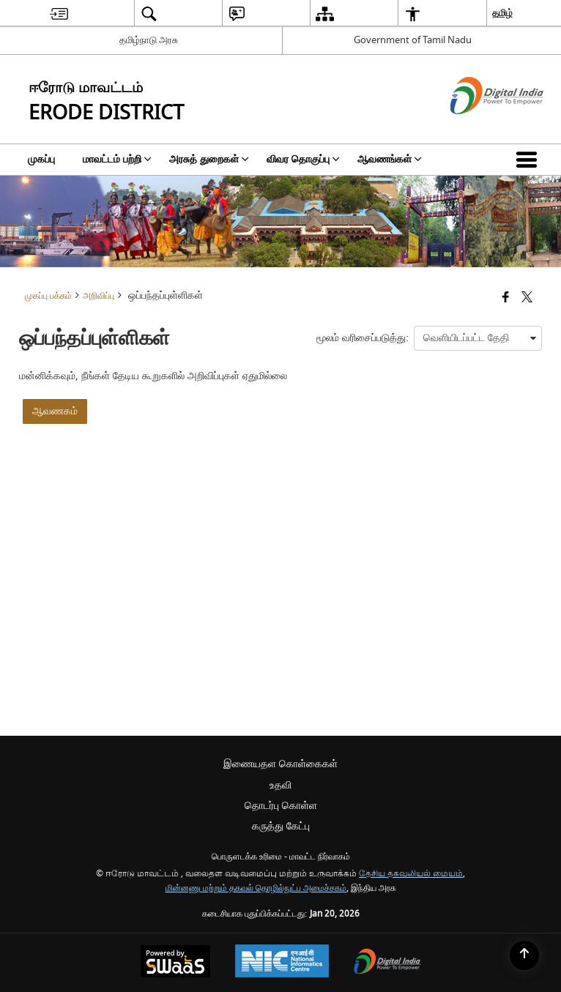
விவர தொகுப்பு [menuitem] (303, 159)
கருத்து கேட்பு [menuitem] (281, 826)
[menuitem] (59, 13)
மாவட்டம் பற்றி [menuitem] (117, 159)
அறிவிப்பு (98, 296)
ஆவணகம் (55, 411)
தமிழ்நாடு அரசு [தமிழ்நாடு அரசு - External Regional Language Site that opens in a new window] (148, 40)
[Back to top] (524, 955)
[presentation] (478, 338)
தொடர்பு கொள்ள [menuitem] (281, 805)
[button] (529, 159)
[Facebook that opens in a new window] (506, 298)
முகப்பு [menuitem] (41, 159)
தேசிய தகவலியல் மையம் (411, 874)
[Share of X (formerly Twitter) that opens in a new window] (527, 298)
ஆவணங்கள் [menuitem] (389, 159)
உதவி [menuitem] (280, 785)
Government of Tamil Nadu (413, 40)
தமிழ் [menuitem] (502, 13)
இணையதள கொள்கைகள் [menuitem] (280, 764)
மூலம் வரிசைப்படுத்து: (362, 338)
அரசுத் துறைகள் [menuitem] (209, 159)
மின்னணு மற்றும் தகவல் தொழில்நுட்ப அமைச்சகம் (256, 888)
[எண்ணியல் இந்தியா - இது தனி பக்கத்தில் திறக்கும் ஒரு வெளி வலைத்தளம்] (478, 127)
